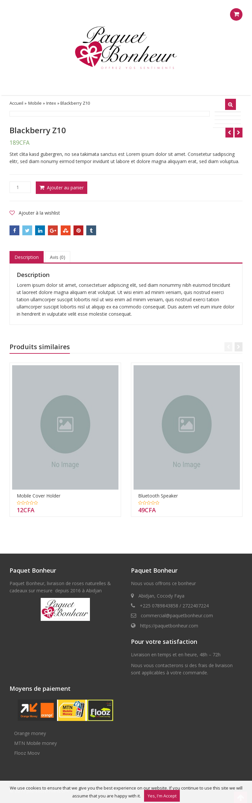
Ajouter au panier (65, 187)
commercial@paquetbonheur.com (177, 615)
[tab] (27, 257)
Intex (51, 103)
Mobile (35, 103)
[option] (228, 119)
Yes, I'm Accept (162, 796)
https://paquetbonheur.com (169, 626)
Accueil (16, 103)
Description (26, 257)
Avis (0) (57, 257)
